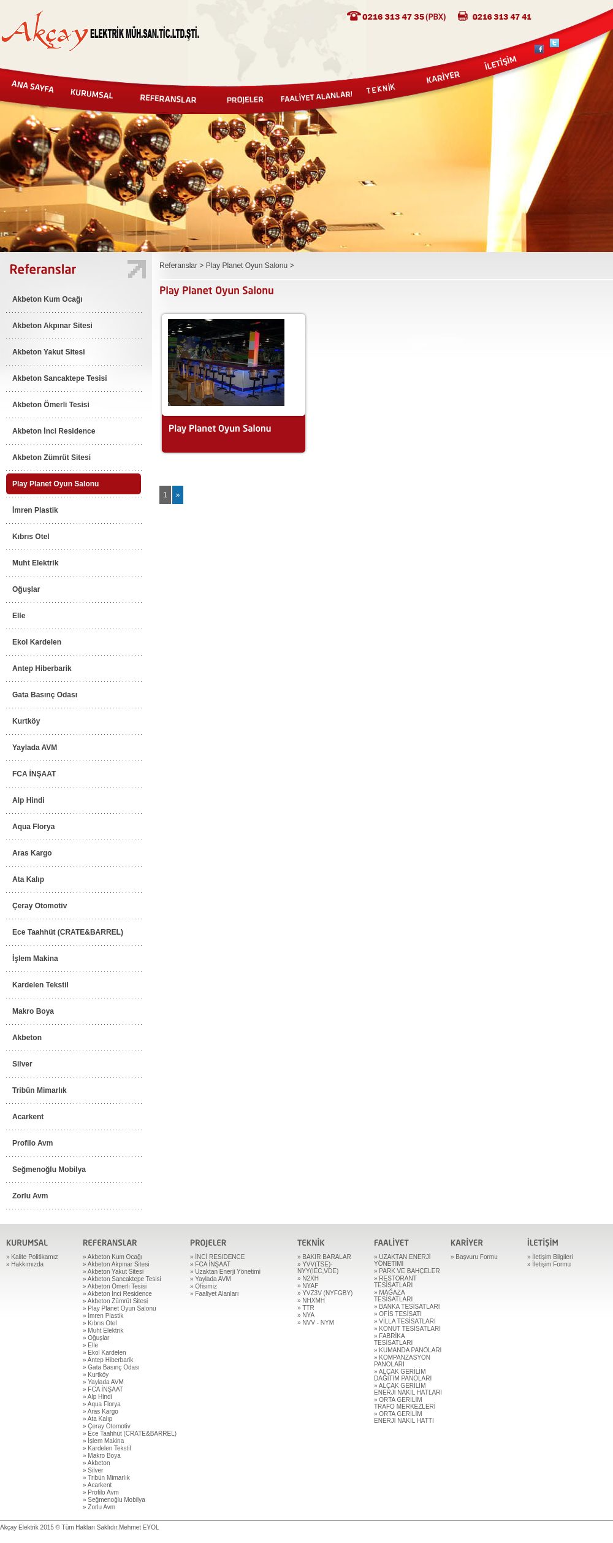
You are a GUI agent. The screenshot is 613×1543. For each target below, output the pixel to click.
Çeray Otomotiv (39, 906)
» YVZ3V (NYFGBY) (324, 1293)
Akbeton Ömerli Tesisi (50, 404)
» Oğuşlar (96, 1337)
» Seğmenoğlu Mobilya (114, 1499)
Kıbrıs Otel (31, 536)
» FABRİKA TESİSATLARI (393, 1339)
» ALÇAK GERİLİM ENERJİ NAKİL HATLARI (408, 1389)
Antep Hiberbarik (42, 668)
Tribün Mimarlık (39, 1090)
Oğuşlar (26, 589)
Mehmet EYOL (139, 1527)
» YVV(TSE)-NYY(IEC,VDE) (317, 1267)
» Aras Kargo (100, 1411)
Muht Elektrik (35, 563)
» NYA (305, 1315)
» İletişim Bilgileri (550, 1257)
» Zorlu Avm (99, 1507)
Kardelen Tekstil (40, 985)
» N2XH (308, 1278)
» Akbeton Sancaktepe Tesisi (122, 1279)
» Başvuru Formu (474, 1257)
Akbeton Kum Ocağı (47, 299)
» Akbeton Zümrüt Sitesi (115, 1301)
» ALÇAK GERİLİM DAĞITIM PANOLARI (403, 1375)
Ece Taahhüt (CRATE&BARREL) (67, 932)
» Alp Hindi (97, 1396)
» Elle (90, 1345)
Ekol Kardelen (36, 642)
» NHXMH (311, 1300)
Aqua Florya (33, 826)
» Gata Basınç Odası (111, 1367)
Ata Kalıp (28, 879)
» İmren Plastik (103, 1315)
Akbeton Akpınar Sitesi (52, 325)
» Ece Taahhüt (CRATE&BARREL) (130, 1433)
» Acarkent (97, 1485)
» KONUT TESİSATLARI (407, 1328)
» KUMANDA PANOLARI (407, 1350)
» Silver (93, 1470)
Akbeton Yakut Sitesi (48, 352)
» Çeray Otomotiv (107, 1426)
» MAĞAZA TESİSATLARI (393, 1296)
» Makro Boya (102, 1455)
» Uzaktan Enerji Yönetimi (225, 1271)
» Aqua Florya (102, 1404)
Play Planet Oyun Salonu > (250, 265)
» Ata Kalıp (97, 1418)
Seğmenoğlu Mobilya (49, 1169)
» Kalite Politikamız (32, 1257)
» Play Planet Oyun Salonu (119, 1308)
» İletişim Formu (549, 1264)
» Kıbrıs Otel (100, 1323)
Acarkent (28, 1116)
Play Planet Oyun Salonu (55, 484)
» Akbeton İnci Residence (117, 1293)
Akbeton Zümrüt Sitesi (51, 457)
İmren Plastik (35, 510)
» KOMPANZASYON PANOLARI (402, 1361)
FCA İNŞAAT (34, 774)
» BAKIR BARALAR (324, 1257)
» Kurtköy (96, 1374)
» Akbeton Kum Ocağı (112, 1257)
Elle (18, 615)
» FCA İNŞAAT (103, 1389)
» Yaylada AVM (103, 1382)
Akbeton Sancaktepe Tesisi (59, 378)
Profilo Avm (32, 1143)
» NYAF (307, 1285)
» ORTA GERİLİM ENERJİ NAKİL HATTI (404, 1417)
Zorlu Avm (30, 1196)
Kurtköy (26, 721)
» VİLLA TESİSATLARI (405, 1321)
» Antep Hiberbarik (108, 1360)
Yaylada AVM (34, 747)
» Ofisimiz (203, 1286)
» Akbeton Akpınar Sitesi (116, 1264)
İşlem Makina (35, 958)
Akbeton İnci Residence (53, 431)
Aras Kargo (32, 853)
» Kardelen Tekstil (107, 1448)
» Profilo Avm (101, 1492)
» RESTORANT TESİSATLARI (395, 1281)
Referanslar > (182, 265)
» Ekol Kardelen (104, 1352)
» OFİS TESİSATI (398, 1314)
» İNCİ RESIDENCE (217, 1257)
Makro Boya (33, 1011)
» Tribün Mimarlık (106, 1477)
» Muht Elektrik (103, 1330)
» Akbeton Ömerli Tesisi (115, 1286)
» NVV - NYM (315, 1322)
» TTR (305, 1307)
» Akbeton (96, 1463)
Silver (22, 1064)
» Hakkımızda (25, 1264)
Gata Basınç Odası (44, 695)
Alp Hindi (28, 800)
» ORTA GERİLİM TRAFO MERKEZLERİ (405, 1403)
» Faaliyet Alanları (214, 1293)
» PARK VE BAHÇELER (407, 1271)
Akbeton (27, 1037)
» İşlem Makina (103, 1441)
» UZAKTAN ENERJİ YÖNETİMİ (402, 1260)
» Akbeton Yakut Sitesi (113, 1271)
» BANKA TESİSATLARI (407, 1306)
